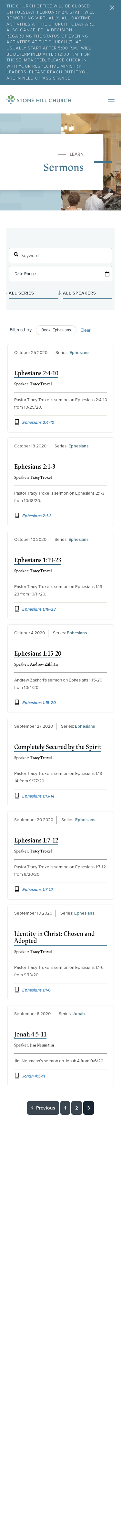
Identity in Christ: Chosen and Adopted (54, 937)
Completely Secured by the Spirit (57, 747)
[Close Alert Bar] (112, 8)
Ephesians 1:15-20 (37, 653)
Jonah (79, 1013)
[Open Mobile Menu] (108, 99)
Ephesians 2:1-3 (34, 466)
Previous (43, 1108)
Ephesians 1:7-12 (36, 840)
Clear (85, 330)
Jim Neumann (42, 1045)
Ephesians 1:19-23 (37, 560)
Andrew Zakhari (44, 664)
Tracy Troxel (41, 384)
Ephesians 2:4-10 (36, 373)
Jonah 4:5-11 (30, 1034)
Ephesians (79, 352)
